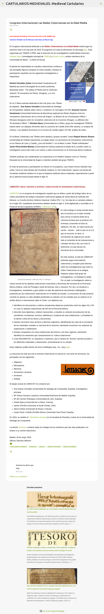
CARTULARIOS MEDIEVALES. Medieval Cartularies (45, 3)
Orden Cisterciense (54, 446)
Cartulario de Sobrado (18, 446)
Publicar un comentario (18, 476)
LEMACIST (14, 193)
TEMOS (47, 56)
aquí (85, 50)
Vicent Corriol (58, 56)
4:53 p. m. (19, 471)
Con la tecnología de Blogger (52, 611)
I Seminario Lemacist (37, 417)
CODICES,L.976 (48, 207)
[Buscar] (86, 3)
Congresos (33, 446)
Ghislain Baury (16, 56)
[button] (11, 29)
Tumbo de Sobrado (69, 446)
